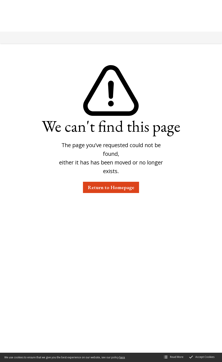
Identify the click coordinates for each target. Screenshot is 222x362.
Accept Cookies (204, 357)
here (122, 357)
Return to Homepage (111, 187)
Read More (176, 357)
